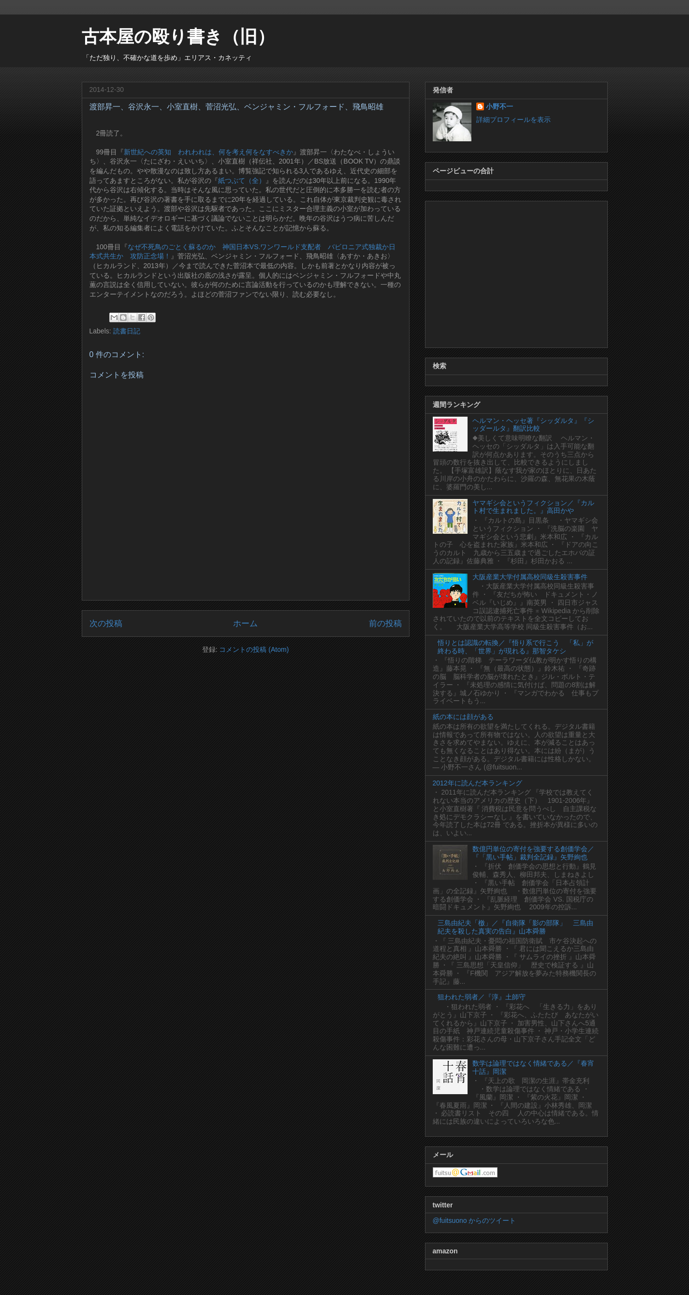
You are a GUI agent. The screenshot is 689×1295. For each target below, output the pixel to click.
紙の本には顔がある (463, 717)
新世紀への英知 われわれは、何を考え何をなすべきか (208, 152)
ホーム (245, 623)
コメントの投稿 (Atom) (254, 649)
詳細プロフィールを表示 (513, 119)
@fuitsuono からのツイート (474, 1220)
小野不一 (499, 106)
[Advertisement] (516, 272)
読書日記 (126, 331)
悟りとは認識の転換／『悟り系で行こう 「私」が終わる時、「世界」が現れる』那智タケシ (515, 647)
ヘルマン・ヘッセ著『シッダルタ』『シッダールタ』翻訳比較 (533, 425)
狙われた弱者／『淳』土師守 (482, 997)
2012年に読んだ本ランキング (477, 783)
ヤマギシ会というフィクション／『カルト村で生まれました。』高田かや (533, 507)
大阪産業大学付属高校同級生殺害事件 (529, 577)
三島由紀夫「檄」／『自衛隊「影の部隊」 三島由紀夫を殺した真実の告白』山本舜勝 (515, 927)
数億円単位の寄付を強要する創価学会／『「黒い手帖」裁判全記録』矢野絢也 (533, 853)
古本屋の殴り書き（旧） (178, 36)
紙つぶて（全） (241, 180)
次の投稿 (105, 623)
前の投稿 (385, 623)
